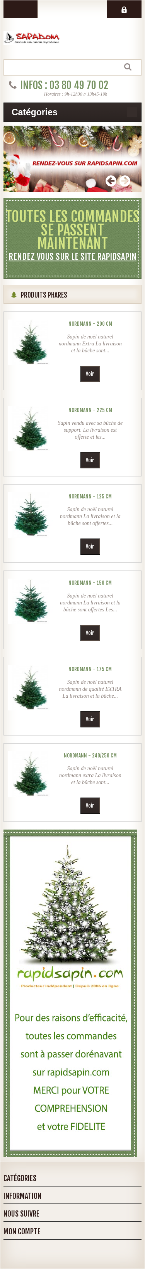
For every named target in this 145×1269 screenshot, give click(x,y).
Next (124, 181)
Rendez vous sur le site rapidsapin (72, 257)
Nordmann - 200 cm (90, 324)
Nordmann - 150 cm (90, 583)
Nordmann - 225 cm (90, 410)
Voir (90, 374)
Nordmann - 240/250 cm (90, 755)
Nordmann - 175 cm (90, 669)
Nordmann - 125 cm (90, 496)
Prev (111, 181)
